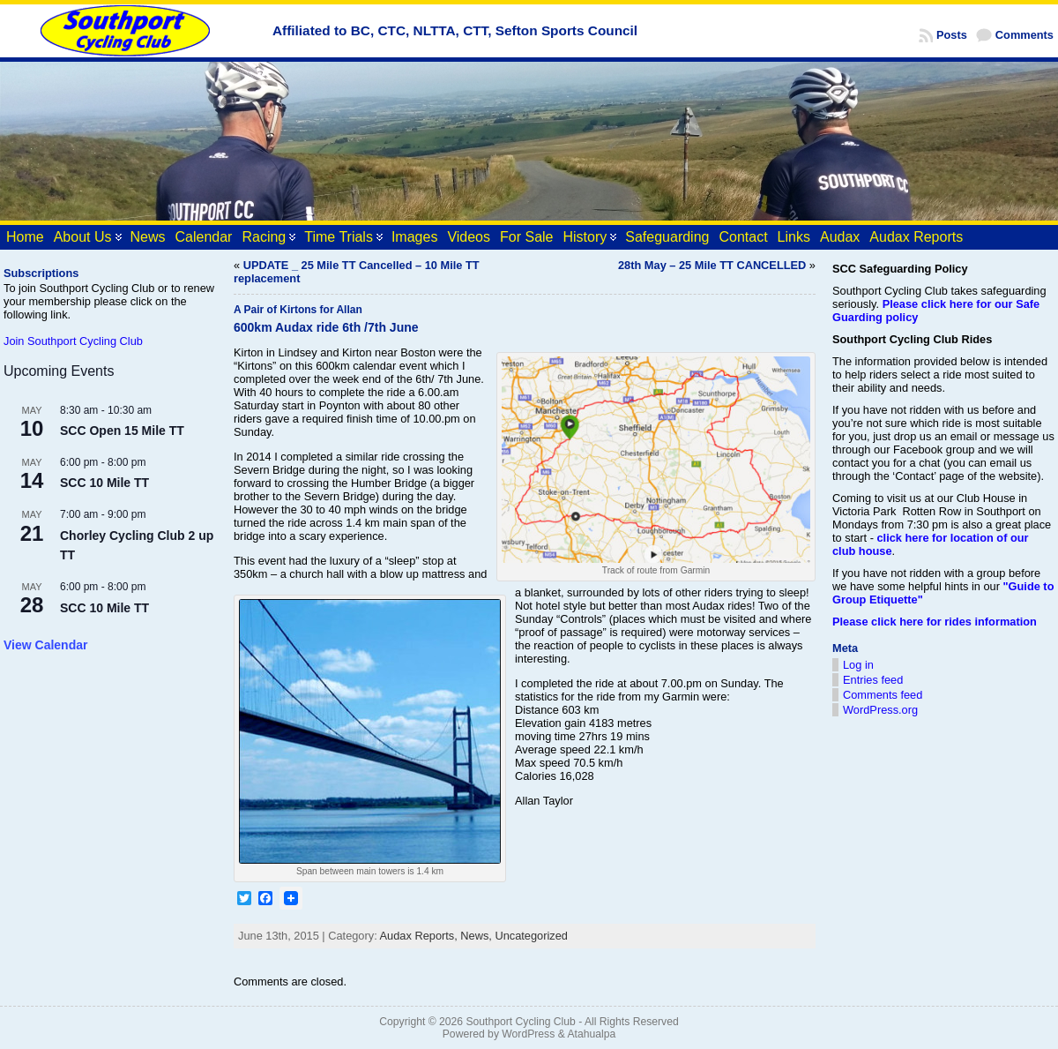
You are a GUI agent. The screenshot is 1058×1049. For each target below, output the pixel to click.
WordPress (528, 1034)
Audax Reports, (420, 935)
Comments (1024, 34)
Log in (858, 664)
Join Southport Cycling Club (73, 341)
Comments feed (882, 694)
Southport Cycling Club (520, 1021)
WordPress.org (880, 709)
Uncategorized (531, 935)
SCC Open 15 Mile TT (122, 430)
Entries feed (873, 679)
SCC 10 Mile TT (104, 483)
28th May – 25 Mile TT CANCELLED (712, 265)
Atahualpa (591, 1034)
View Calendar (45, 645)
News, (477, 935)
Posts (951, 34)
